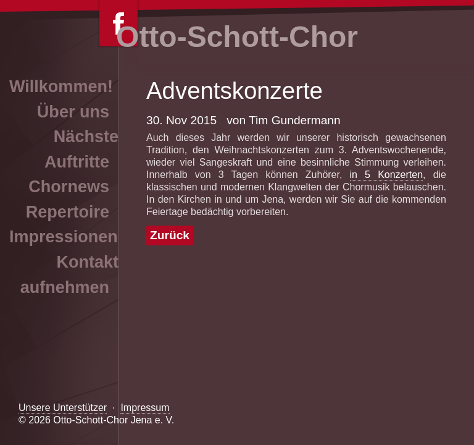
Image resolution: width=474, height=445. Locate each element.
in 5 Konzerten (386, 174)
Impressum (144, 407)
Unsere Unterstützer (63, 407)
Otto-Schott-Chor (237, 36)
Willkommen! (61, 86)
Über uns (73, 112)
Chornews (68, 186)
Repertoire (67, 212)
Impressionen (63, 236)
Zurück (169, 235)
